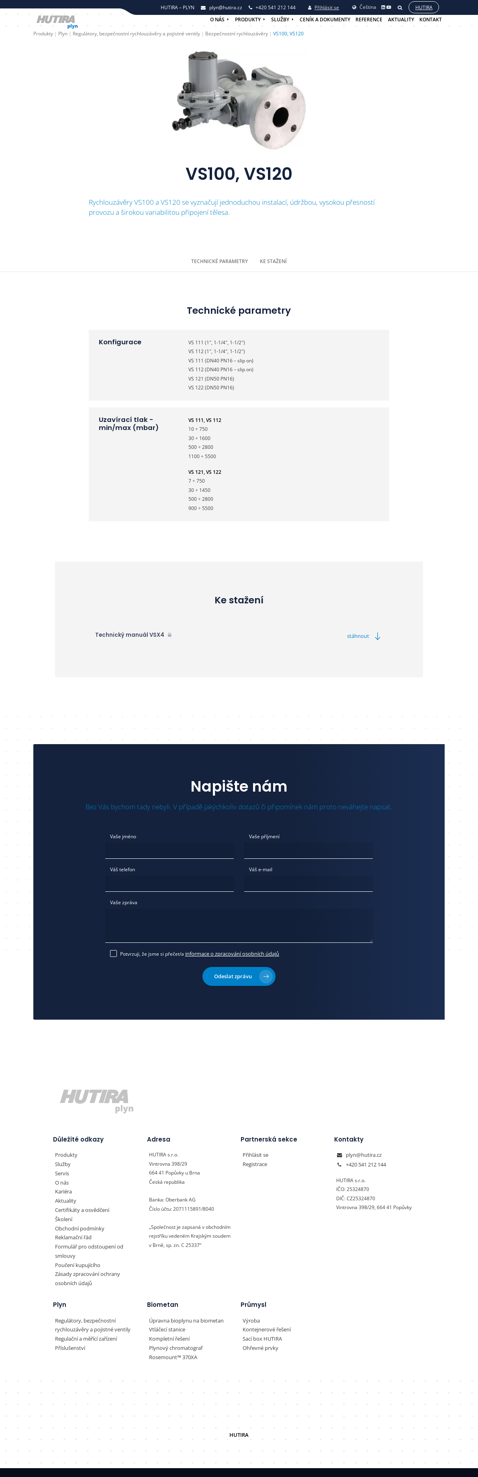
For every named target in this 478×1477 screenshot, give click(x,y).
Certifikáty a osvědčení (80, 1207)
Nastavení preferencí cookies (271, 1465)
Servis (62, 1171)
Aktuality (401, 19)
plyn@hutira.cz (362, 1153)
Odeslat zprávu (243, 974)
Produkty (248, 19)
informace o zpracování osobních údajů (229, 952)
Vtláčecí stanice (166, 1316)
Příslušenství (69, 1334)
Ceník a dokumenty (325, 19)
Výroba (250, 1307)
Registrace (254, 1161)
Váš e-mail (260, 869)
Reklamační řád (72, 1234)
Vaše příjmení (264, 836)
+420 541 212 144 (366, 1161)
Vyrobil (400, 1465)
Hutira (423, 7)
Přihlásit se (323, 7)
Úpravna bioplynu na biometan (183, 1307)
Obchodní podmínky (77, 1225)
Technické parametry (219, 261)
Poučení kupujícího (75, 1252)
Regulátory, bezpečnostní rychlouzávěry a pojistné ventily (90, 1312)
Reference (368, 19)
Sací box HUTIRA (261, 1325)
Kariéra (63, 1189)
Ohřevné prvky (259, 1334)
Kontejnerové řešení (265, 1316)
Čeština (364, 6)
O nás (217, 19)
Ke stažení (273, 261)
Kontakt (430, 19)
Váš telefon (122, 869)
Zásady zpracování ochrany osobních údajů (96, 1266)
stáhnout (366, 635)
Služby (280, 19)
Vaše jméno (123, 836)
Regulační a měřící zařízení (85, 1325)
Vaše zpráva (123, 902)
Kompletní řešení (168, 1325)
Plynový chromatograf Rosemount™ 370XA (188, 1339)
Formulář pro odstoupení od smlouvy (96, 1243)
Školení (63, 1216)
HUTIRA (239, 1421)
